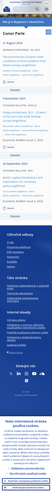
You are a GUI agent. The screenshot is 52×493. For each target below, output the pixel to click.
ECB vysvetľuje (15, 252)
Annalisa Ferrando (11, 70)
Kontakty (12, 261)
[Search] (24, 9)
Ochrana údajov (16, 320)
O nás (10, 242)
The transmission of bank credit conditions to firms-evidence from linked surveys (24, 61)
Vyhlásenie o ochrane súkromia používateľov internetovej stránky (26, 326)
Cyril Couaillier (9, 191)
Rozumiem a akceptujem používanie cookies (28, 481)
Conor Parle (27, 75)
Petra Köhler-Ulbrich (12, 126)
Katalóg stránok (16, 352)
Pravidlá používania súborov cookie (27, 332)
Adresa (11, 266)
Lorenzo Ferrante (29, 130)
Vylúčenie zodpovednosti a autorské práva (28, 287)
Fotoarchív (13, 257)
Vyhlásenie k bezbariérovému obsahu (24, 339)
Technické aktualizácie (20, 293)
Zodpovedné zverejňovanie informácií (22, 300)
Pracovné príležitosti (19, 247)
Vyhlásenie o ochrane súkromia (27, 468)
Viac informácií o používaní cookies (27, 473)
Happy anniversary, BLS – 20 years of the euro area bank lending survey (24, 116)
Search (37, 9)
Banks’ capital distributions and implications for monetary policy (23, 182)
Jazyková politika (16, 345)
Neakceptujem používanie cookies (28, 487)
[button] (46, 3)
